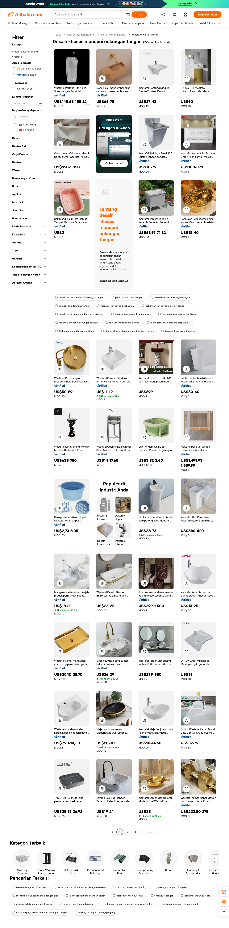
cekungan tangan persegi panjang (95, 912)
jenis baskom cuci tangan (127, 297)
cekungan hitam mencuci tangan (32, 904)
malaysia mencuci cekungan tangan (76, 322)
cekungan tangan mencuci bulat (177, 314)
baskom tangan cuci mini (128, 895)
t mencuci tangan (162, 895)
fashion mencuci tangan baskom (74, 331)
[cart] (175, 15)
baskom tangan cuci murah (29, 887)
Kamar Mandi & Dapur (113, 34)
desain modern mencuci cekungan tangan (79, 297)
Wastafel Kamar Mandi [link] (145, 34)
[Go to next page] (158, 832)
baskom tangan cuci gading (178, 331)
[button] (127, 14)
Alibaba (57, 34)
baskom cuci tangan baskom (76, 904)
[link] (224, 892)
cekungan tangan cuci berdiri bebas (163, 305)
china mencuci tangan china (122, 322)
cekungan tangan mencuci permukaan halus (126, 904)
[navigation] (29, 434)
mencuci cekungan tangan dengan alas (35, 895)
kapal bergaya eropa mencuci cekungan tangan (39, 912)
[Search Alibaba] (88, 14)
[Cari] (139, 14)
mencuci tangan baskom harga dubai (168, 322)
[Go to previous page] (112, 832)
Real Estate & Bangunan (81, 34)
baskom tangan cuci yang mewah (131, 314)
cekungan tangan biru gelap (170, 887)
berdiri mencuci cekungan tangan (170, 297)
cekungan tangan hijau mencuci (179, 904)
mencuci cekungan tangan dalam (85, 895)
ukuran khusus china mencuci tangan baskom (127, 331)
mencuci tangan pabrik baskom (116, 305)
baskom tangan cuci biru (196, 895)
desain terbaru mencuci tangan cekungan (79, 314)
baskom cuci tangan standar (72, 305)
